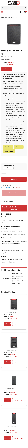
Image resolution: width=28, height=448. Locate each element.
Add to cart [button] (7, 323)
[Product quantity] (3, 174)
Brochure (18, 147)
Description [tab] (5, 207)
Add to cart (6, 69)
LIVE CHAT (17, 187)
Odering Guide (9, 151)
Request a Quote (14, 193)
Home (2, 17)
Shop (6, 17)
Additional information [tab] (11, 208)
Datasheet (8, 147)
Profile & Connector (8, 165)
